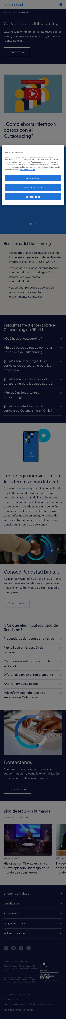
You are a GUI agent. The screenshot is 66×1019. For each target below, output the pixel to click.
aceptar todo (33, 196)
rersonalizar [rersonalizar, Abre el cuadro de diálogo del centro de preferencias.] (33, 177)
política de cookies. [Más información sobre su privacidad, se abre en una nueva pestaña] (27, 170)
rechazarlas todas (33, 187)
